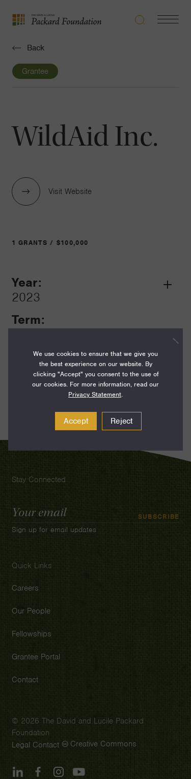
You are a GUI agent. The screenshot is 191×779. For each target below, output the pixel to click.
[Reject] (170, 341)
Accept (76, 421)
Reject (122, 421)
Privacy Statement (94, 394)
